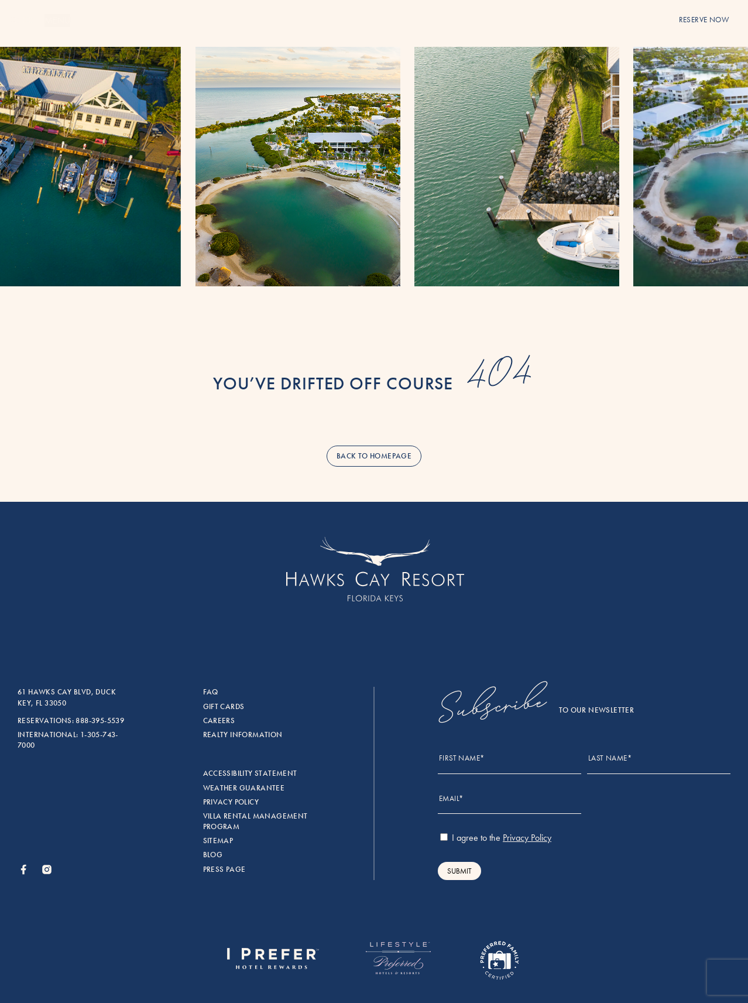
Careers (219, 720)
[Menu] (22, 21)
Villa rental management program (255, 821)
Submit (459, 871)
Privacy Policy (231, 802)
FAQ (210, 692)
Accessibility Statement (250, 773)
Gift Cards (224, 706)
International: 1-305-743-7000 (68, 740)
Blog (213, 855)
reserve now (704, 19)
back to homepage (374, 456)
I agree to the (495, 837)
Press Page (224, 869)
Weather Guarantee (244, 788)
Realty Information (243, 735)
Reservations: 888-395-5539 (71, 720)
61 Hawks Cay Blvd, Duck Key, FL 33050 (67, 697)
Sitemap (218, 840)
